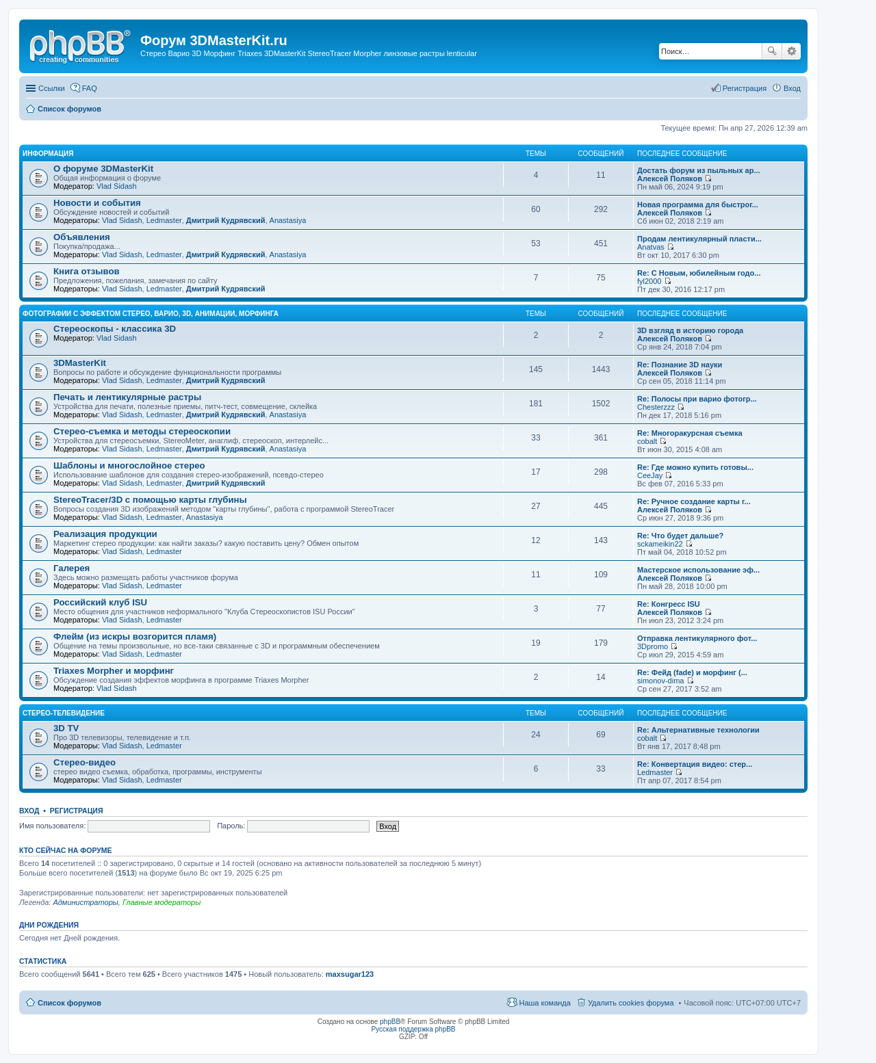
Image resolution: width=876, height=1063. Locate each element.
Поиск (772, 51)
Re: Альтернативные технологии (698, 730)
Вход (29, 810)
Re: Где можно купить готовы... (695, 467)
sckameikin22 (660, 544)
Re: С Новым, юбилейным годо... (699, 273)
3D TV (66, 728)
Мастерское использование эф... (698, 570)
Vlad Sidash (116, 186)
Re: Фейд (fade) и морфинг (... (692, 672)
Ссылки (51, 88)
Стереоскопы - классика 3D (114, 329)
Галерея (71, 568)
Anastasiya (288, 220)
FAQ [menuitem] (89, 88)
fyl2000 (649, 281)
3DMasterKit (79, 363)
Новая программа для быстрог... (697, 204)
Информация (48, 153)
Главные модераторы (162, 902)
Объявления (81, 237)
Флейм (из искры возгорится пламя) (134, 636)
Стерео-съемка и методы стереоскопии (142, 431)
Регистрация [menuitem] (744, 88)
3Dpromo (652, 646)
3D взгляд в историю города (690, 330)
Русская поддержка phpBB (413, 1029)
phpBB (390, 1021)
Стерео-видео (84, 762)
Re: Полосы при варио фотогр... (697, 399)
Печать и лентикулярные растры (127, 397)
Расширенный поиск (791, 51)
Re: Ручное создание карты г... (694, 501)
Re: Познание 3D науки (679, 364)
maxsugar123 (350, 974)
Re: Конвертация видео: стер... (694, 764)
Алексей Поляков (669, 178)
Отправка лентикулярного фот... (697, 638)
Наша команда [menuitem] (544, 1003)
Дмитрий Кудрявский (226, 220)
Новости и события (97, 203)
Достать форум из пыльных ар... (698, 170)
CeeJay (649, 475)
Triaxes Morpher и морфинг (113, 671)
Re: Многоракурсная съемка (690, 433)
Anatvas (651, 247)
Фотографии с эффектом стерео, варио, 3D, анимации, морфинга (151, 313)
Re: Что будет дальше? (680, 536)
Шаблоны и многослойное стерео (129, 465)
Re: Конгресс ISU (668, 604)
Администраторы (85, 902)
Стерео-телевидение (64, 713)
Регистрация (76, 810)
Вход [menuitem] (792, 88)
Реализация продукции (105, 534)
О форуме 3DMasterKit (103, 168)
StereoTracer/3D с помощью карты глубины (150, 500)
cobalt (647, 441)
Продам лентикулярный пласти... (699, 239)
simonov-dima (660, 681)
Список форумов (69, 1003)
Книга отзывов (86, 271)
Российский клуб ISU (100, 602)
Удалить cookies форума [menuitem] (631, 1003)
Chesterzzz (656, 407)
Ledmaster (164, 220)
